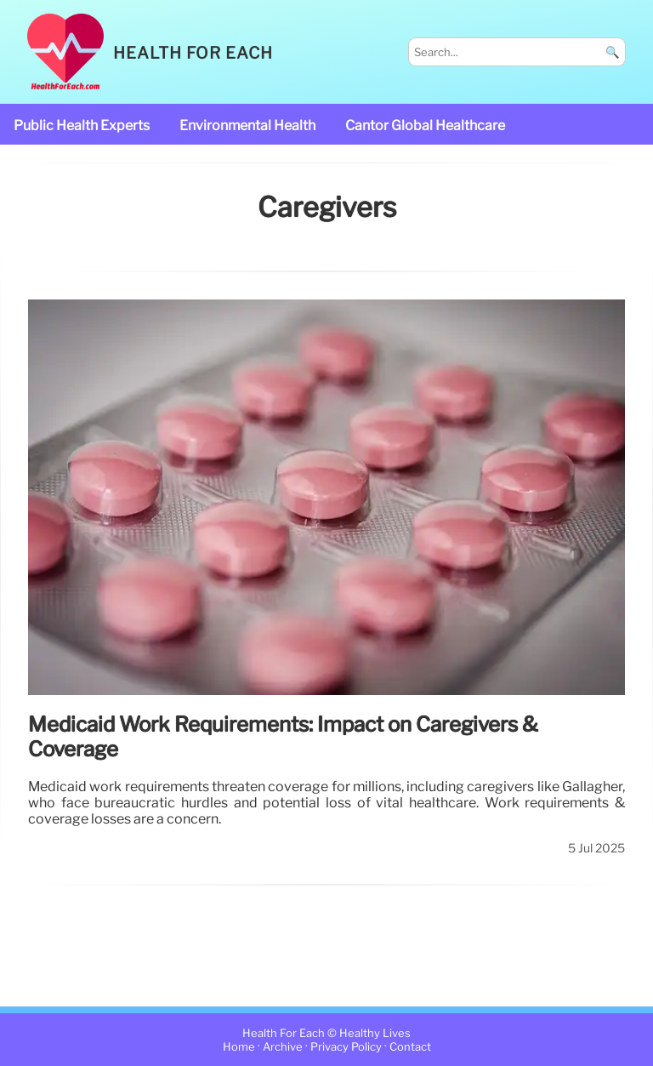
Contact (410, 1046)
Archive (283, 1046)
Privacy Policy (346, 1046)
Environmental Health (247, 125)
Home (239, 1046)
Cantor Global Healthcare (425, 125)
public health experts (82, 125)
